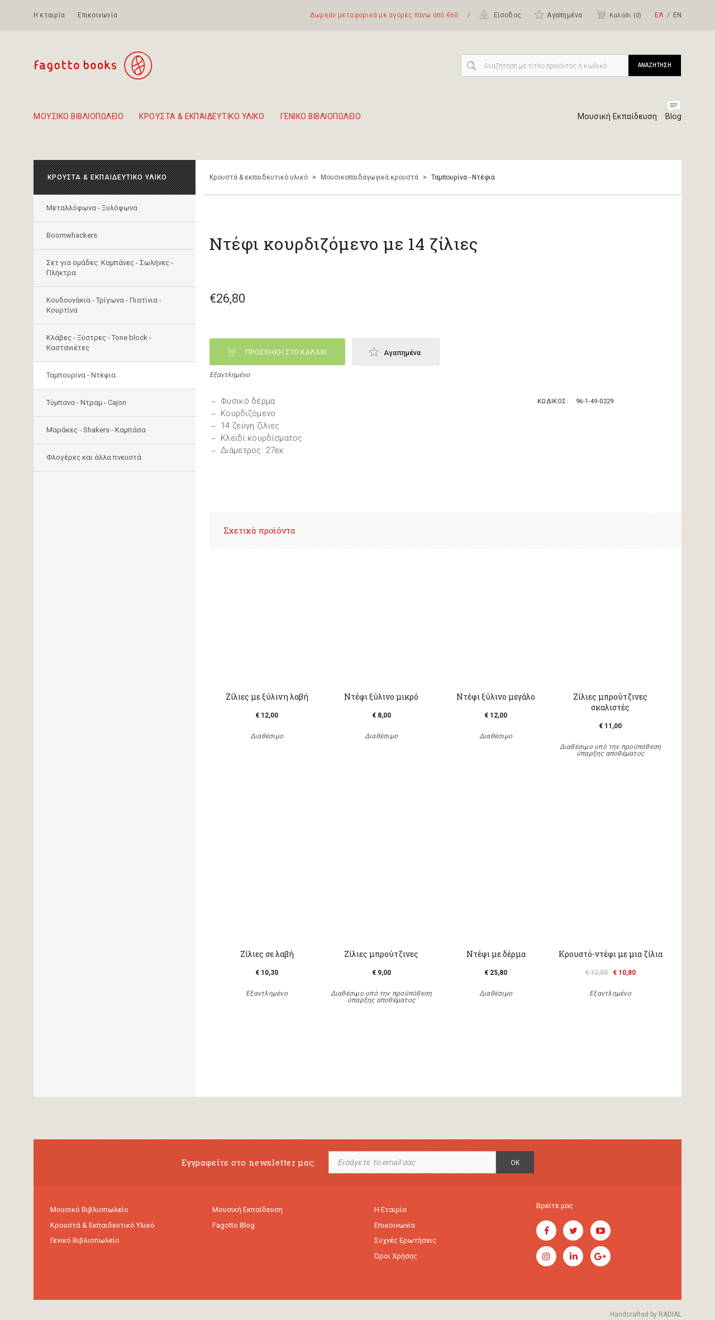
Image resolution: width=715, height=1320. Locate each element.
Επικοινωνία (97, 15)
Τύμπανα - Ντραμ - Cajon (87, 402)
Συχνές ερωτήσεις (405, 1242)
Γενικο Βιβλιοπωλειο (353, 120)
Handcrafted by (645, 1314)
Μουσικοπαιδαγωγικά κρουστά (369, 177)
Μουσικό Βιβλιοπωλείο (89, 1210)
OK (515, 1163)
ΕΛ (659, 15)
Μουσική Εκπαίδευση (615, 116)
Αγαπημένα (558, 15)
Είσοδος (500, 15)
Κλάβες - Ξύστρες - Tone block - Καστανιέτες (99, 342)
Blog (673, 116)
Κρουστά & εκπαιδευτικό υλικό (258, 177)
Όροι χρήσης (395, 1259)
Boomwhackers (72, 235)
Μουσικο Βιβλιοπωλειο (83, 120)
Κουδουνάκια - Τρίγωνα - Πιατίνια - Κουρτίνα (105, 305)
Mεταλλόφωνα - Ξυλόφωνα (93, 208)
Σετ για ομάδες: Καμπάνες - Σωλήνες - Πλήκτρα (110, 267)
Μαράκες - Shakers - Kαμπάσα (97, 430)
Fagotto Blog (233, 1226)
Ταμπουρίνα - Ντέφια (82, 375)
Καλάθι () (618, 15)
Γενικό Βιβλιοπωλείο (85, 1242)
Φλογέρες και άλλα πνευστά (94, 457)
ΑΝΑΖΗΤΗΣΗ (654, 65)
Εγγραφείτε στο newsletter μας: (249, 1162)
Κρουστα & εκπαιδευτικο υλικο (220, 120)
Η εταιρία (49, 15)
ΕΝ (677, 15)
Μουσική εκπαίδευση (247, 1210)
